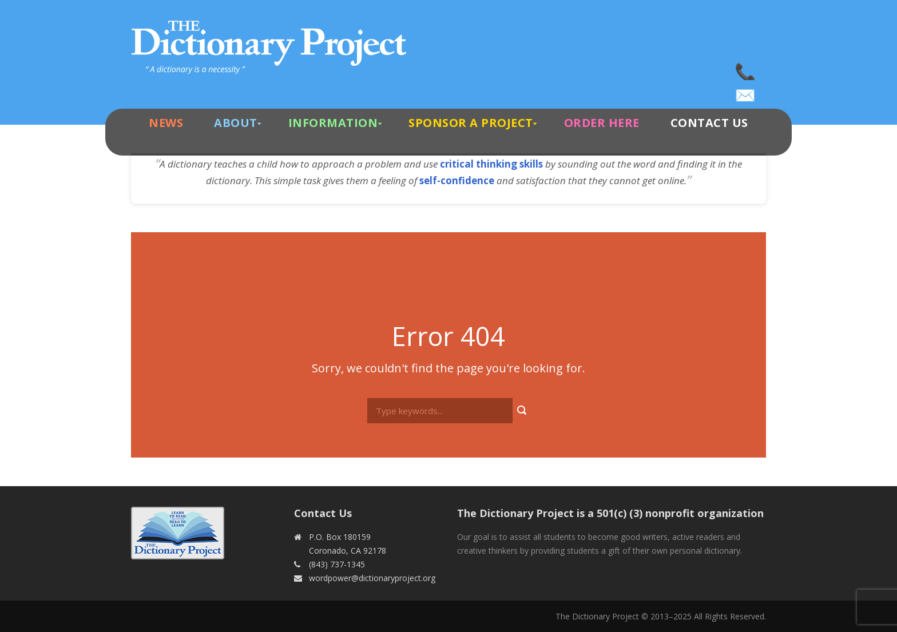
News (166, 122)
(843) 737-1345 (746, 68)
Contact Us (709, 122)
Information (333, 122)
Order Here (602, 122)
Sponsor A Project (470, 122)
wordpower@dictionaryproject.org (746, 91)
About (235, 122)
